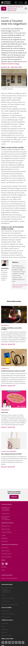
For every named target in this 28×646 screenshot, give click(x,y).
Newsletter (3, 567)
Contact (3, 595)
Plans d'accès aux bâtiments (7, 598)
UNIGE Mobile (4, 623)
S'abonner (14, 497)
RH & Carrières (4, 547)
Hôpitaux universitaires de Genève (9, 578)
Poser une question (5, 617)
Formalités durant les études (7, 614)
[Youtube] (6, 563)
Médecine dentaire (5, 529)
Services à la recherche (6, 553)
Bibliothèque (4, 538)
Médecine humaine (5, 526)
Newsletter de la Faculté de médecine (15, 8)
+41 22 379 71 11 (5, 510)
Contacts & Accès (5, 513)
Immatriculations (5, 610)
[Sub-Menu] (25, 8)
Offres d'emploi (5, 629)
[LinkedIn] (2, 563)
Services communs (5, 550)
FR (20, 2)
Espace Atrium (4, 541)
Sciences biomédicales (6, 532)
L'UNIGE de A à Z (5, 601)
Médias (3, 626)
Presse (2, 570)
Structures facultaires (6, 557)
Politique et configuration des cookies (10, 604)
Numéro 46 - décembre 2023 (11, 67)
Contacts (3, 535)
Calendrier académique (6, 635)
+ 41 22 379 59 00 (6, 519)
